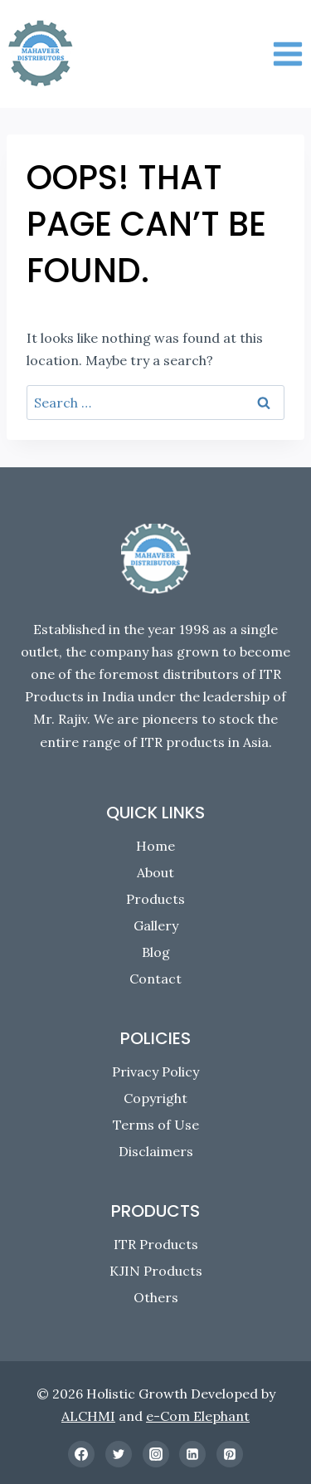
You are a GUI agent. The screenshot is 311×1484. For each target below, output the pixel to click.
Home (155, 845)
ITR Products (156, 1244)
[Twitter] (118, 1454)
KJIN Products (155, 1270)
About (155, 872)
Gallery (156, 925)
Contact (155, 978)
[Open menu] (287, 53)
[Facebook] (81, 1454)
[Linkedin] (192, 1454)
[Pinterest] (229, 1454)
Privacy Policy (155, 1071)
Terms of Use (156, 1124)
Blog (156, 952)
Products (155, 899)
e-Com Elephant (198, 1416)
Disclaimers (156, 1151)
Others (156, 1297)
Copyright (155, 1098)
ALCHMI (88, 1416)
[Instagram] (156, 1454)
